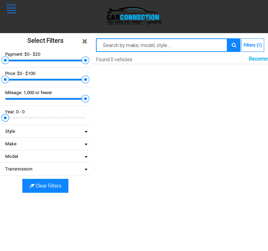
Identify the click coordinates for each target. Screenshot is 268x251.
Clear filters (45, 152)
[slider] (5, 46)
